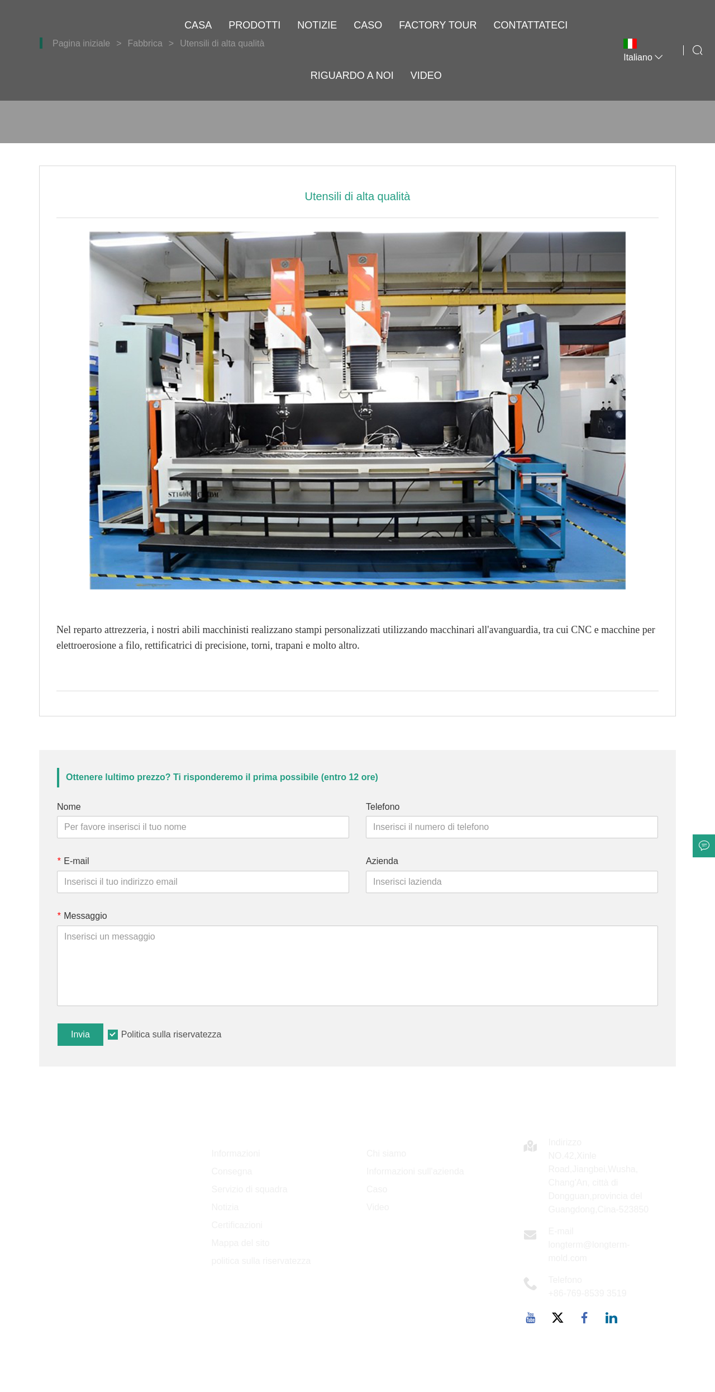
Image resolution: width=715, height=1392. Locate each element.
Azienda (382, 861)
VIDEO (426, 75)
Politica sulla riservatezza (171, 1034)
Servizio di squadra (250, 1189)
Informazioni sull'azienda (415, 1171)
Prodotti (254, 25)
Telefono (383, 806)
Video (377, 1207)
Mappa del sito (241, 1243)
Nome (69, 806)
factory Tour (437, 25)
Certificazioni (237, 1225)
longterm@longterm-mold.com (589, 1251)
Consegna (232, 1171)
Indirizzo (565, 1142)
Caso (376, 1189)
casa (198, 25)
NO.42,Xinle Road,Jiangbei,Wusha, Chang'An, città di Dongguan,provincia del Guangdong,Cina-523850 (599, 1182)
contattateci (531, 25)
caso (368, 25)
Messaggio (82, 916)
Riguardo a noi (352, 75)
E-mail (73, 861)
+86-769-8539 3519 (588, 1293)
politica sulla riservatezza (261, 1261)
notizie (317, 25)
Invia (80, 1034)
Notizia (225, 1207)
